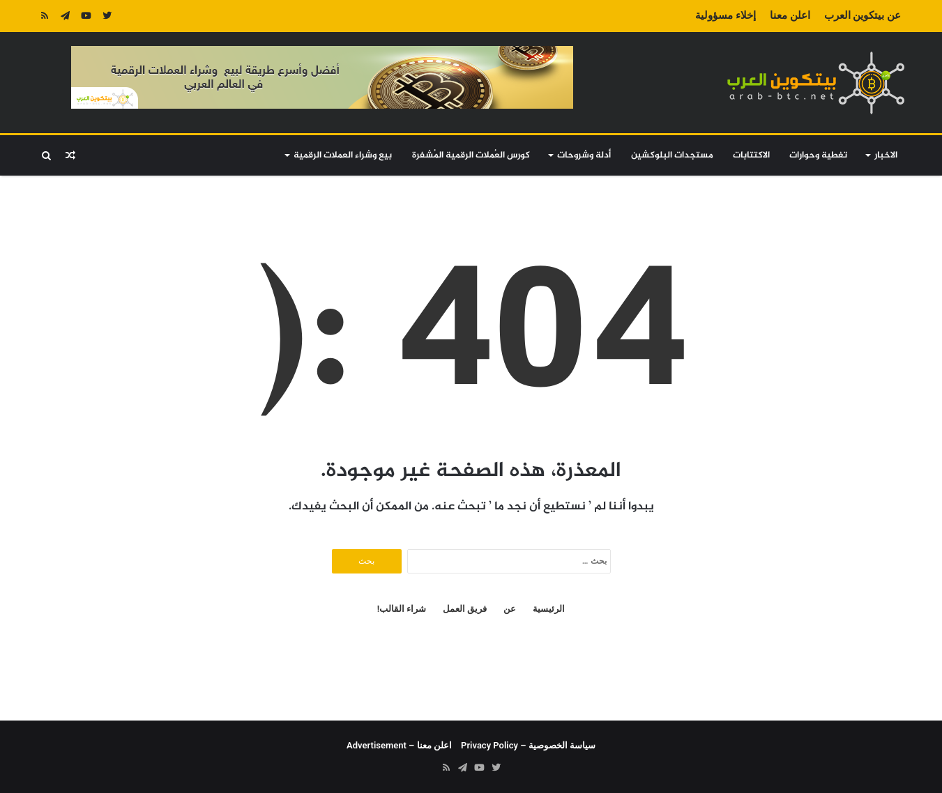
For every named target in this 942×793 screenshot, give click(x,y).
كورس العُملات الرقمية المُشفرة (471, 155)
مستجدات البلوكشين (672, 155)
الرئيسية (549, 608)
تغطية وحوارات (818, 155)
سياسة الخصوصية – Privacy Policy (528, 745)
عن (509, 608)
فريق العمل (465, 608)
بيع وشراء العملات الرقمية (343, 155)
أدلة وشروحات (584, 155)
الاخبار (885, 155)
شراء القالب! (402, 608)
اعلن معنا (790, 15)
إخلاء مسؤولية (725, 15)
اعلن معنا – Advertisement (399, 745)
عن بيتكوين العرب (862, 15)
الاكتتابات (751, 155)
